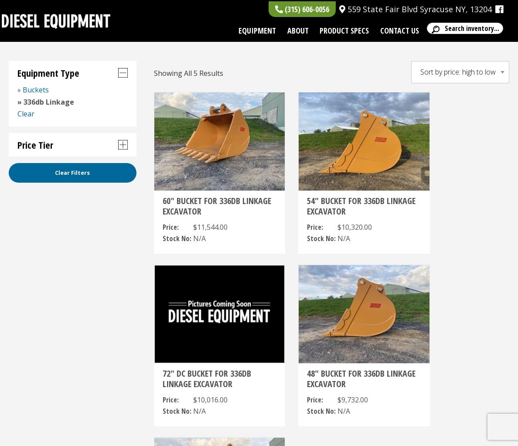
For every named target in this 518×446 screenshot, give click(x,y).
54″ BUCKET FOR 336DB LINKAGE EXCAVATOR (324, 190)
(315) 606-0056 (297, 12)
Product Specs (340, 33)
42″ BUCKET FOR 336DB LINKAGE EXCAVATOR (324, 346)
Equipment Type (48, 73)
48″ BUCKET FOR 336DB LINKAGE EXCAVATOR (201, 346)
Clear (25, 114)
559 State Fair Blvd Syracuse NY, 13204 (410, 12)
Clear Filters (72, 173)
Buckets (36, 90)
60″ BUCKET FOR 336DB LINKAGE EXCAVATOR (201, 190)
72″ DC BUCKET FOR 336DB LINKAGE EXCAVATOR (452, 190)
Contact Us (394, 33)
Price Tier (35, 145)
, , (413, 421)
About (293, 33)
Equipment (252, 33)
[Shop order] (460, 72)
